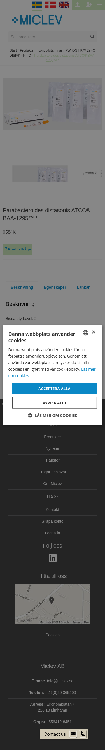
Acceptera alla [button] (54, 388)
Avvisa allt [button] (54, 402)
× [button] (93, 332)
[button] (52, 415)
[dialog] (52, 375)
